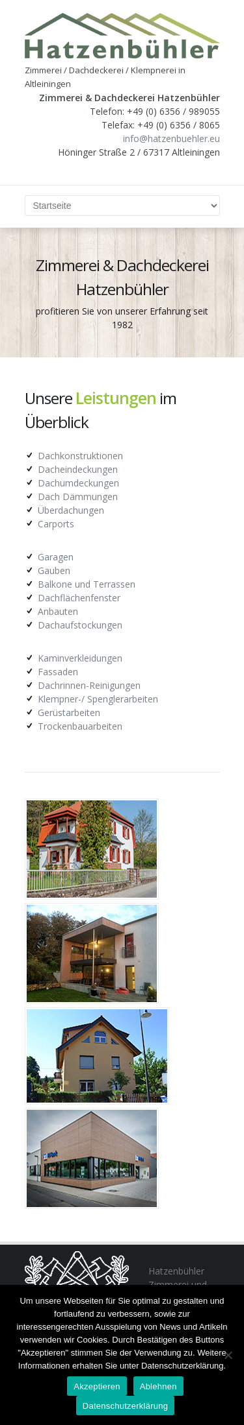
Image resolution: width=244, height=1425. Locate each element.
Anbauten (58, 611)
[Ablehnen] (227, 1354)
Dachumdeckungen (78, 483)
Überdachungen (71, 510)
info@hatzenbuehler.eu (171, 138)
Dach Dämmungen (78, 496)
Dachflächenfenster (79, 598)
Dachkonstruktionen (80, 455)
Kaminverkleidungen (80, 658)
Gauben (54, 570)
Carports (56, 524)
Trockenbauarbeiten (80, 726)
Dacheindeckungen (78, 469)
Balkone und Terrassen (86, 584)
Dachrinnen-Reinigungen (89, 685)
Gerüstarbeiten (69, 712)
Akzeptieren (97, 1386)
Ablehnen (158, 1386)
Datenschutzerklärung (125, 1406)
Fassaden (58, 671)
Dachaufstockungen (80, 625)
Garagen (56, 557)
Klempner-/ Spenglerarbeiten (98, 699)
